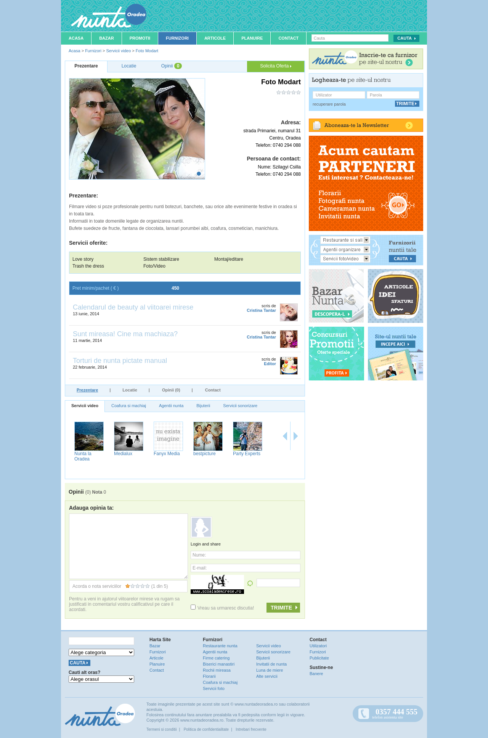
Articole (215, 38)
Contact (288, 38)
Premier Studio (127, 453)
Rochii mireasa (217, 670)
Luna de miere (269, 670)
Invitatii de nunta (271, 664)
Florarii (209, 676)
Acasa (76, 38)
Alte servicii (267, 676)
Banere (316, 673)
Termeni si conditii (161, 729)
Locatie (129, 390)
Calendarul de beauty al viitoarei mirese (133, 307)
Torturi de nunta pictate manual (120, 360)
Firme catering (216, 658)
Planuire (252, 38)
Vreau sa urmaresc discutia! (222, 608)
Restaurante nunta (220, 645)
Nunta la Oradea (240, 456)
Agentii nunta (171, 405)
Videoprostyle (87, 453)
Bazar (106, 38)
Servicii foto (214, 688)
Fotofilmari (162, 453)
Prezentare (87, 390)
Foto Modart (147, 50)
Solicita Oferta (275, 66)
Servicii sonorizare (240, 405)
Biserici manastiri (218, 664)
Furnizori (177, 38)
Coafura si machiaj (128, 405)
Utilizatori (318, 645)
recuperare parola (329, 104)
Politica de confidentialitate (206, 729)
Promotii (140, 38)
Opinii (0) (171, 390)
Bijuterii (203, 405)
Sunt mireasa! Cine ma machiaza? (125, 334)
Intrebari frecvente (251, 729)
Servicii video (118, 50)
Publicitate (319, 658)
